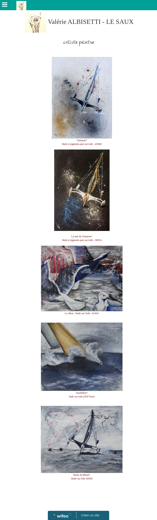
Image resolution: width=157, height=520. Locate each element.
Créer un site (90, 515)
